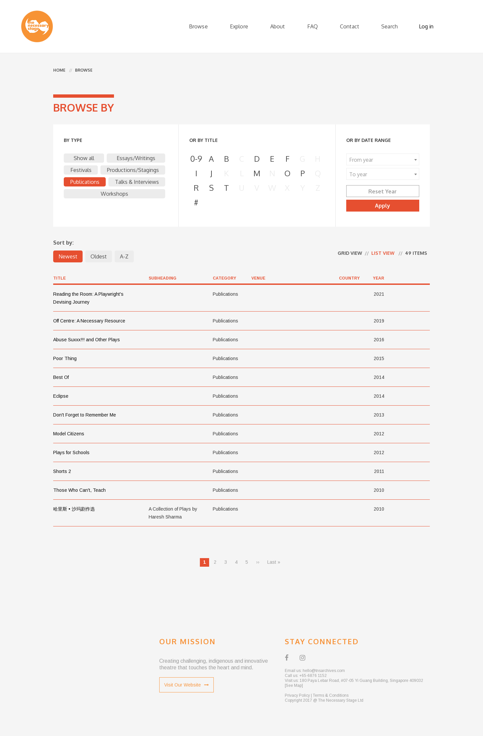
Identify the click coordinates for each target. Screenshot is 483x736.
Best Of (61, 377)
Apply (382, 205)
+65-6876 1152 (313, 675)
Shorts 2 (62, 471)
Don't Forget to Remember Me (84, 415)
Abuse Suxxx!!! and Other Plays (86, 339)
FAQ (312, 26)
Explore (239, 26)
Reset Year (382, 191)
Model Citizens (68, 433)
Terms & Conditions (331, 695)
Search (389, 26)
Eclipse (60, 396)
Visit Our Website (186, 684)
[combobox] (382, 159)
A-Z (124, 256)
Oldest (99, 256)
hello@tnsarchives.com (324, 670)
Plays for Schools (71, 452)
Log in (426, 26)
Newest (67, 256)
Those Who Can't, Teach (79, 490)
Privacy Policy (297, 695)
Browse (198, 26)
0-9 (196, 158)
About (277, 26)
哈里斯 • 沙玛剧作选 (74, 509)
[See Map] (294, 685)
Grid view (350, 253)
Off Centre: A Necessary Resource (89, 320)
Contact (349, 26)
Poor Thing (65, 358)
